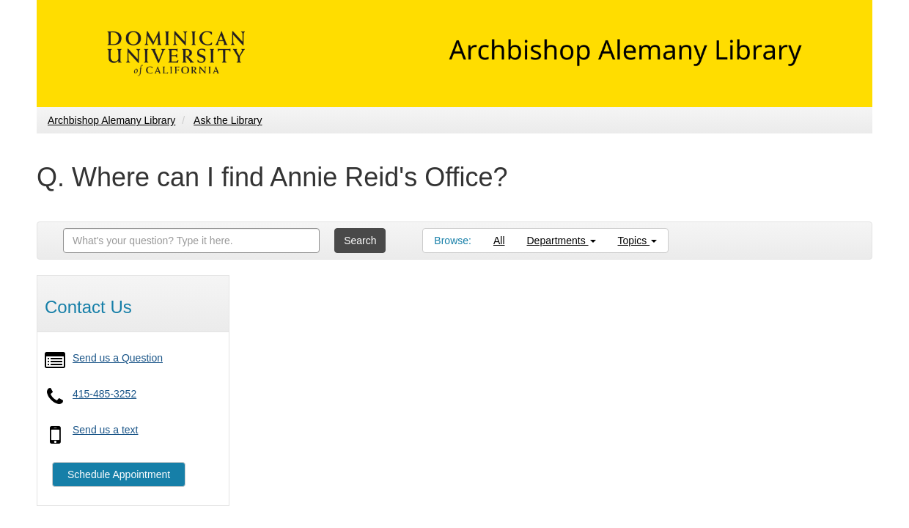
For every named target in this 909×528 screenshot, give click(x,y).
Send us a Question (118, 358)
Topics (638, 240)
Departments (561, 240)
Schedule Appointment (118, 474)
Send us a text (106, 430)
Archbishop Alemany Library (111, 120)
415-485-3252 (104, 394)
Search (360, 240)
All (499, 240)
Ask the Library (228, 120)
